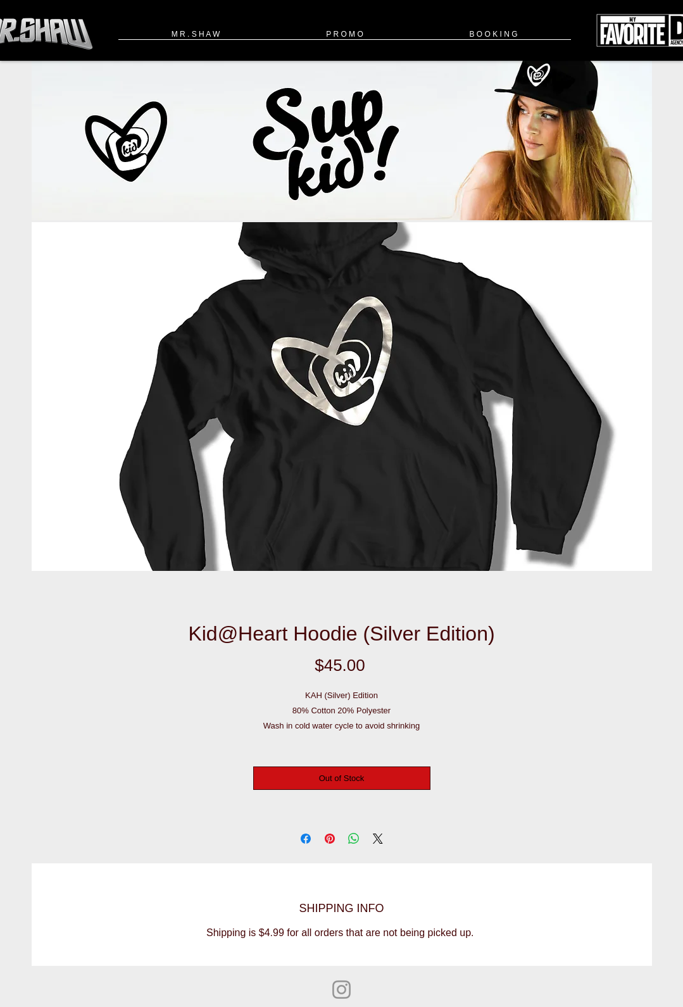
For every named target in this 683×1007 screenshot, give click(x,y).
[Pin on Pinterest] (329, 838)
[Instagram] (341, 989)
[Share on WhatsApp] (353, 838)
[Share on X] (377, 838)
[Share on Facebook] (305, 838)
